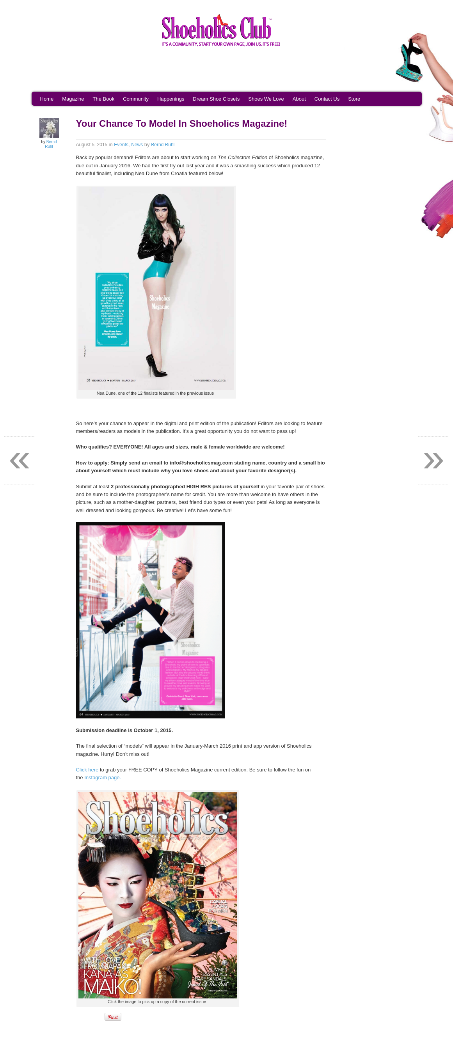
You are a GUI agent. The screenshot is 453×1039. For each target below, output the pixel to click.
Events (121, 144)
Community (136, 99)
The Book (104, 99)
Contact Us (326, 99)
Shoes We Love (266, 99)
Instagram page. (102, 777)
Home (47, 99)
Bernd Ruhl (51, 144)
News (137, 144)
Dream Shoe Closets (216, 99)
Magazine (73, 99)
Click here (87, 770)
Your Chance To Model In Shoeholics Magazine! (182, 123)
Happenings (170, 99)
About (299, 99)
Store (354, 99)
